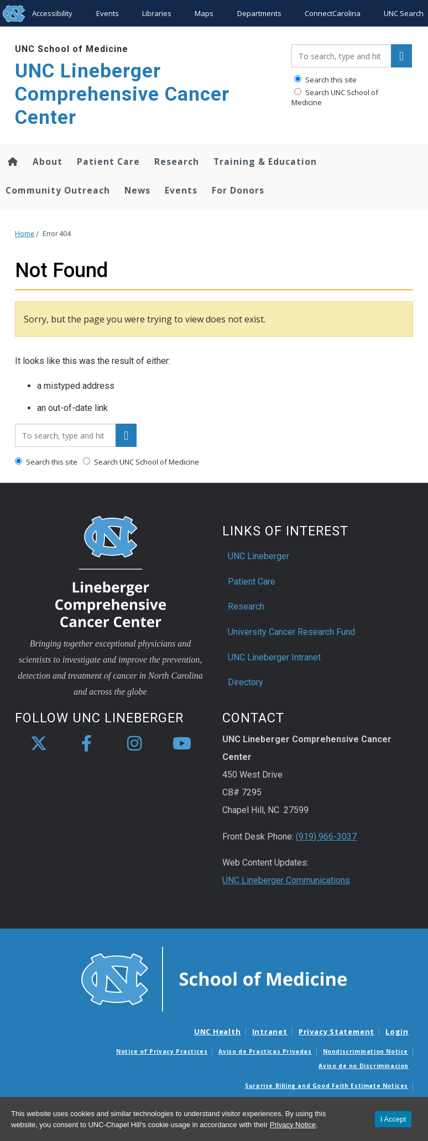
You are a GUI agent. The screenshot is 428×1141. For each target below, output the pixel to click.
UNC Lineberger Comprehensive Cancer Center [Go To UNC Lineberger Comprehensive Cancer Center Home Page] (122, 94)
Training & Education (265, 161)
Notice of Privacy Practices (161, 1051)
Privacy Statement (336, 1031)
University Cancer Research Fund (291, 632)
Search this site (325, 80)
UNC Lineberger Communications (286, 880)
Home (24, 234)
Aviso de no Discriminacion (364, 1066)
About (47, 161)
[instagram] (134, 744)
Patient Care (108, 161)
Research (176, 161)
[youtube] (182, 744)
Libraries (156, 13)
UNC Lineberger (258, 556)
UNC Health (217, 1031)
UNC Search (404, 13)
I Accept (393, 1119)
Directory (245, 682)
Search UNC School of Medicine (334, 97)
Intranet (270, 1031)
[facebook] (86, 744)
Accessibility (52, 13)
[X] (39, 744)
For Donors (238, 190)
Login (397, 1031)
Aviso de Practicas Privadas (264, 1051)
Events (107, 13)
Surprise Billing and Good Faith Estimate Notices (326, 1086)
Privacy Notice (293, 1125)
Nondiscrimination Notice (365, 1051)
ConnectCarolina (333, 13)
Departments (259, 13)
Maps (204, 13)
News (137, 190)
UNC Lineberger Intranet (274, 657)
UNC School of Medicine (71, 49)
